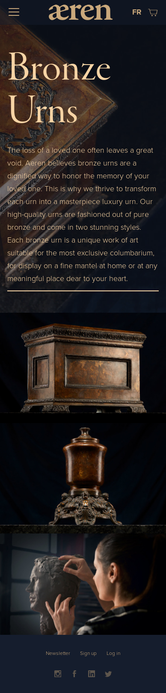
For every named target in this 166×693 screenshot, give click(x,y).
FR (137, 12)
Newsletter (58, 653)
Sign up (88, 653)
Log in (113, 653)
